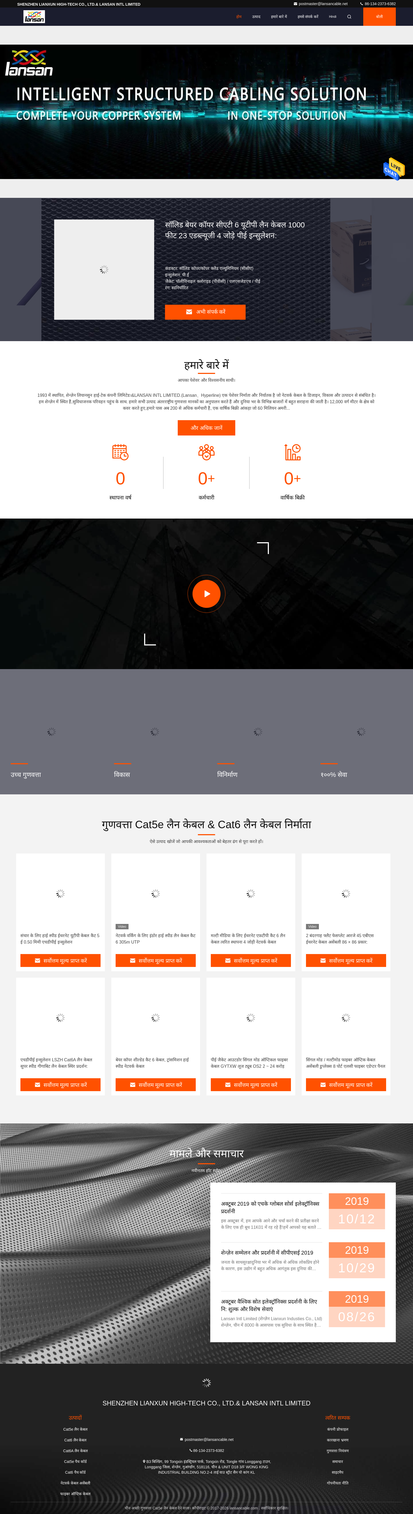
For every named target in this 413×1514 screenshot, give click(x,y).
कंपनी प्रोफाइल (337, 1429)
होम (238, 17)
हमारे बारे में (279, 17)
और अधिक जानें (206, 428)
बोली (379, 17)
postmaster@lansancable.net (320, 4)
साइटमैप (337, 1472)
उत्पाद (256, 17)
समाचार (337, 1461)
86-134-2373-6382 (377, 4)
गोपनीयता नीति (337, 1483)
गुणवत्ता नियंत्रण (338, 1451)
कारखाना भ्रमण (337, 1440)
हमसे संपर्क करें (308, 17)
